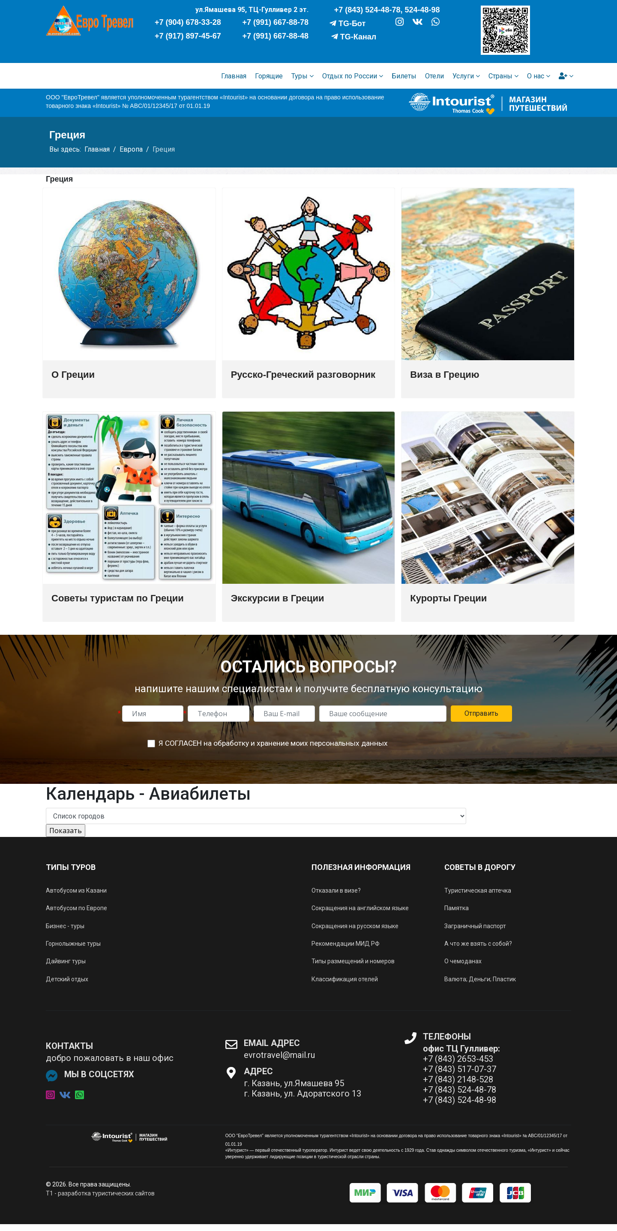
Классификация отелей (344, 979)
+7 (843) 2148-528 (458, 1079)
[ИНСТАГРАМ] (399, 23)
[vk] (65, 1095)
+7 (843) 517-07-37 (459, 1069)
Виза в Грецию (444, 374)
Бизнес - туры (65, 926)
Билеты (404, 76)
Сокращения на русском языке (354, 926)
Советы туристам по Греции (117, 598)
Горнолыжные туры (73, 943)
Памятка (456, 908)
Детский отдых (67, 979)
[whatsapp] (79, 1095)
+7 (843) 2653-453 (458, 1059)
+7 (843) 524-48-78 (459, 1090)
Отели (434, 76)
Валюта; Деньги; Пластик (480, 979)
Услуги (463, 76)
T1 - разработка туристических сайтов (100, 1193)
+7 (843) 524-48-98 (459, 1100)
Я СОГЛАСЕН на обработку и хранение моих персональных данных (273, 743)
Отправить (481, 713)
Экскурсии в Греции (277, 598)
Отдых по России (349, 76)
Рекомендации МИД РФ (345, 943)
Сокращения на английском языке (360, 908)
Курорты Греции (448, 598)
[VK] (417, 22)
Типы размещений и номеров (353, 961)
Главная (233, 76)
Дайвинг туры (66, 961)
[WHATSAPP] (435, 23)
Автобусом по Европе (76, 908)
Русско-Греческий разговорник (303, 374)
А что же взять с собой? (478, 943)
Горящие (269, 76)
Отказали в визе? (336, 890)
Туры (299, 76)
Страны (500, 76)
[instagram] (50, 1095)
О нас (535, 76)
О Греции (73, 374)
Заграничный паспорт (475, 926)
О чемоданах (463, 961)
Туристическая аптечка (477, 890)
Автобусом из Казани (76, 890)
